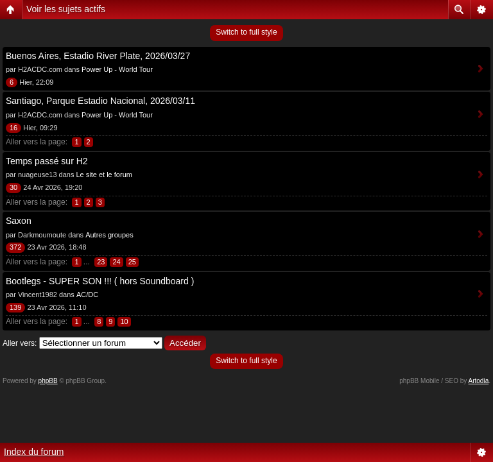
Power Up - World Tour (117, 69)
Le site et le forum (104, 174)
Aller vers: (20, 343)
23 (101, 262)
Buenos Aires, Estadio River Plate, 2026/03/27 (98, 56)
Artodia (479, 380)
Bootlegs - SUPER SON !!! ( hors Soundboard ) (100, 281)
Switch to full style (246, 32)
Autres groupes (109, 235)
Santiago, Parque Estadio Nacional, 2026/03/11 (100, 101)
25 (132, 262)
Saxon (18, 221)
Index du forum (34, 452)
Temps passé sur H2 (47, 161)
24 (116, 262)
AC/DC (87, 294)
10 (124, 321)
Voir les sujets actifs (65, 9)
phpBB (48, 380)
